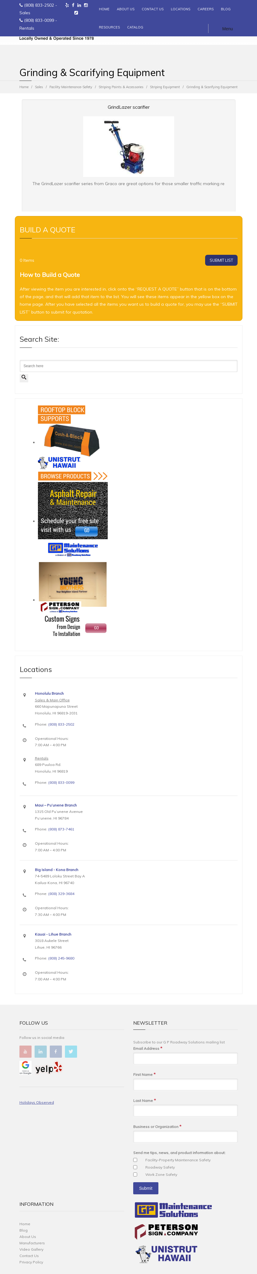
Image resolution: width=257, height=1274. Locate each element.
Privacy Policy (31, 1262)
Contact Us (29, 1255)
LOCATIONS (180, 9)
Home (24, 87)
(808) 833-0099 (39, 20)
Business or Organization (157, 1126)
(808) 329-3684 (61, 893)
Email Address (147, 1048)
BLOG (226, 9)
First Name (144, 1074)
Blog (23, 1230)
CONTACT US (153, 9)
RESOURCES (109, 27)
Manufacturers (32, 1243)
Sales (39, 87)
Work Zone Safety (161, 1174)
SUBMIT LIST (221, 260)
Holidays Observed (36, 1102)
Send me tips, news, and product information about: (179, 1152)
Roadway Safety (160, 1167)
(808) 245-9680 (61, 958)
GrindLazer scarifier (129, 107)
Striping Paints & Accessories (121, 87)
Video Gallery (31, 1249)
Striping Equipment (165, 87)
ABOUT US (125, 9)
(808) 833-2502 (39, 5)
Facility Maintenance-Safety (70, 87)
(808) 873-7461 (61, 829)
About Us (27, 1236)
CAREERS (206, 9)
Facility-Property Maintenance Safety (178, 1160)
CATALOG (135, 27)
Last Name (144, 1100)
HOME (104, 9)
